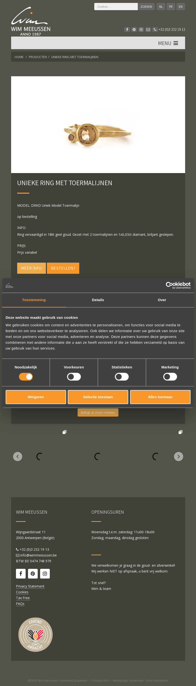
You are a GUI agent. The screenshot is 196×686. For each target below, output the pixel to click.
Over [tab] (162, 300)
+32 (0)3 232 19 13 (168, 29)
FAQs (20, 603)
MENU (169, 43)
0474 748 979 (40, 561)
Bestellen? (63, 268)
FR (171, 6)
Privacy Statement (30, 586)
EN (180, 6)
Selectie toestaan (98, 397)
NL (161, 6)
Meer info (31, 268)
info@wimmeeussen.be (38, 555)
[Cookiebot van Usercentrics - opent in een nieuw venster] (169, 285)
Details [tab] (98, 300)
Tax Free (23, 597)
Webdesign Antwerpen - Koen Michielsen (140, 680)
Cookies (22, 592)
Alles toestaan (160, 397)
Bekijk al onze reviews (98, 412)
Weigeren (36, 397)
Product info (100, 680)
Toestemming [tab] (34, 300)
